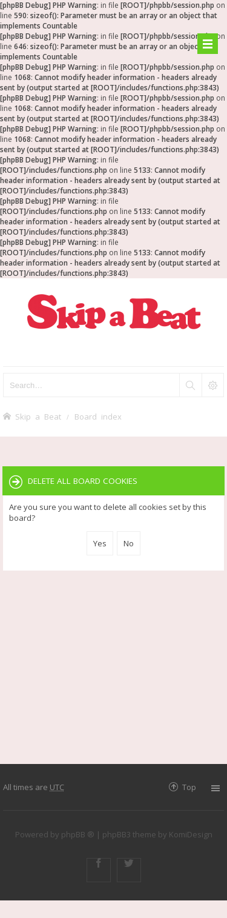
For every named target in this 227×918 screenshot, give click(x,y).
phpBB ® (77, 834)
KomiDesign (190, 834)
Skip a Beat (38, 416)
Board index (98, 416)
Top (189, 787)
